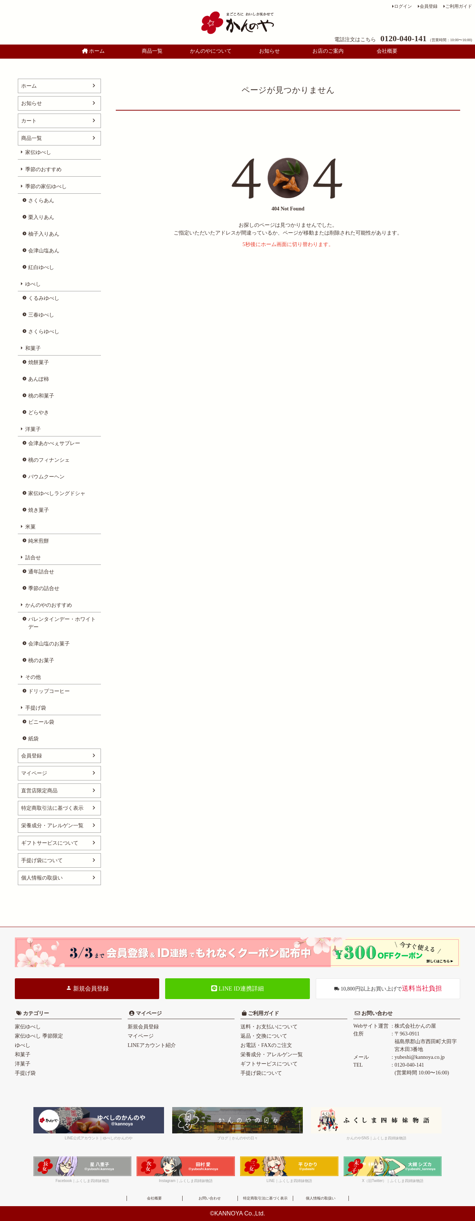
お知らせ (269, 51)
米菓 (30, 527)
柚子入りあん (43, 234)
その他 (33, 677)
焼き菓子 (38, 510)
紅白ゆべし (41, 267)
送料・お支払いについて (269, 1026)
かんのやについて (211, 51)
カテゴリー (36, 1013)
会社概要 (387, 51)
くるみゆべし (43, 298)
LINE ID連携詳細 (237, 988)
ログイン (403, 6)
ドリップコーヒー (49, 691)
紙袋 (33, 739)
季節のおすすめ (43, 169)
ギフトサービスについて (49, 843)
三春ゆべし (41, 315)
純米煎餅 (38, 541)
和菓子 (33, 348)
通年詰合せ (41, 572)
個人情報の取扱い (42, 878)
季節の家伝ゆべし (46, 186)
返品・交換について (263, 1036)
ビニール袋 (41, 722)
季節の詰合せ (43, 588)
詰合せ (33, 557)
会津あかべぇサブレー (54, 443)
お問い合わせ (376, 1013)
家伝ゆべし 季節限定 (39, 1036)
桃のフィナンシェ (49, 460)
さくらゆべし (43, 331)
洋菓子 (33, 429)
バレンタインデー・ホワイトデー (62, 623)
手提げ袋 (35, 708)
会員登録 (429, 6)
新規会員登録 (87, 988)
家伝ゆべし (38, 152)
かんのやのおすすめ (48, 605)
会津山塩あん (43, 250)
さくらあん (41, 200)
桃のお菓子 (41, 660)
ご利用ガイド (458, 6)
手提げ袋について (42, 860)
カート (29, 121)
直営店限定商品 (39, 790)
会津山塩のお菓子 (49, 643)
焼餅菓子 (38, 362)
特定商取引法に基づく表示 (52, 808)
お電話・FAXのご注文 (266, 1045)
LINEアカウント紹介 (152, 1045)
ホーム (93, 51)
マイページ (34, 773)
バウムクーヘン (46, 476)
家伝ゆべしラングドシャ (56, 493)
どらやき (38, 412)
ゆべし (33, 284)
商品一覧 (152, 51)
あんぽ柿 (38, 379)
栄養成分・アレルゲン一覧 (52, 825)
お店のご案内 (328, 51)
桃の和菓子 (41, 396)
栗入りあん (41, 217)
